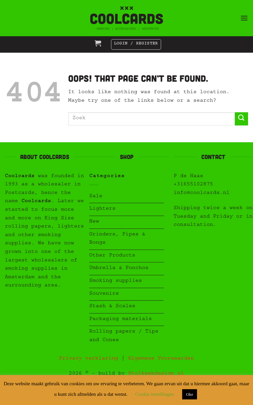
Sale (95, 196)
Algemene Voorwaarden (161, 359)
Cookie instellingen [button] (154, 394)
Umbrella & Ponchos (119, 268)
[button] (244, 18)
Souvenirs (104, 294)
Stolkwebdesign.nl (156, 374)
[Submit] (241, 118)
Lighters (102, 209)
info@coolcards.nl (202, 193)
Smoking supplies (115, 281)
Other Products (112, 255)
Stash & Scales (112, 306)
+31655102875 (193, 184)
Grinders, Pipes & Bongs (117, 239)
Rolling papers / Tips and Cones (123, 336)
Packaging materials (120, 319)
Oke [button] (189, 394)
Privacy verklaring (88, 359)
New (94, 222)
